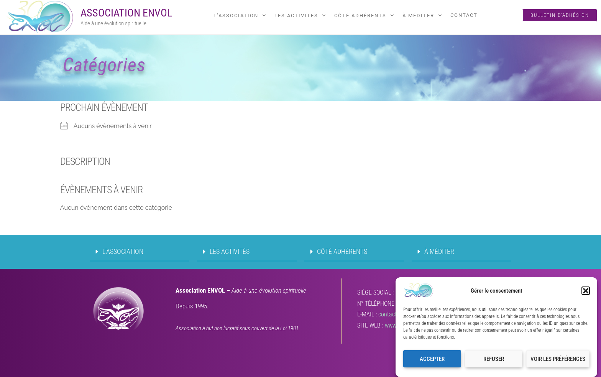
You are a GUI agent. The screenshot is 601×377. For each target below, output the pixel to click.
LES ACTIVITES (296, 15)
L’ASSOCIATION (235, 15)
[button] (586, 293)
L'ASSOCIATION (122, 251)
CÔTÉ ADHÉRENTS (360, 15)
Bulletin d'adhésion (559, 15)
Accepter (432, 361)
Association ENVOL (126, 13)
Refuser (493, 361)
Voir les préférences (557, 361)
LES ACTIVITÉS (230, 251)
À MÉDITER (418, 15)
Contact (464, 15)
